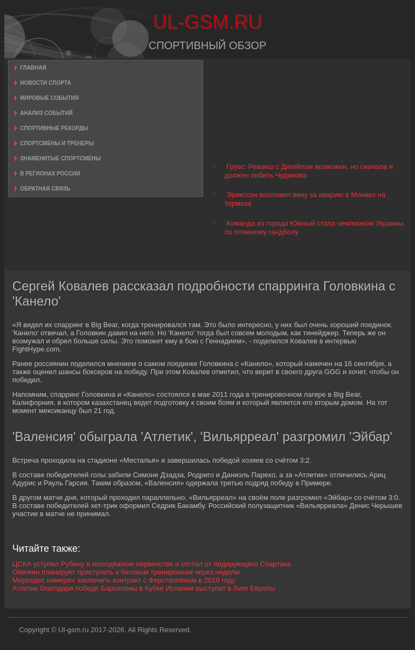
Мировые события (49, 98)
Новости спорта (45, 83)
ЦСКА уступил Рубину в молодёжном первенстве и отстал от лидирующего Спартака (151, 564)
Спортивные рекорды (54, 128)
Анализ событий (46, 113)
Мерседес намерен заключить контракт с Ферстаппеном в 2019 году (124, 580)
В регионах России (50, 174)
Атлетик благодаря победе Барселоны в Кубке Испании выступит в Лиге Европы (143, 588)
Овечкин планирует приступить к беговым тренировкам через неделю (126, 572)
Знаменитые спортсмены (60, 158)
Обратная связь (45, 189)
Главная (33, 68)
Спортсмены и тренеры (56, 143)
